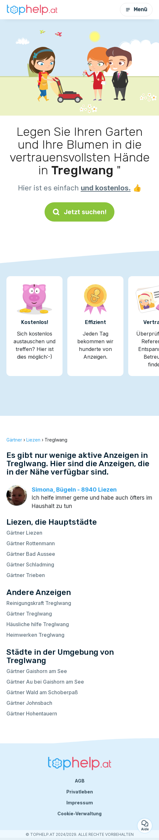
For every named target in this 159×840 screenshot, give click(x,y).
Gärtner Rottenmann (30, 543)
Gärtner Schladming (30, 564)
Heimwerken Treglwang (35, 635)
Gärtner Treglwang (29, 613)
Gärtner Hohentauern (31, 713)
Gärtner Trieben (25, 575)
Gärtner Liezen (24, 532)
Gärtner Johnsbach (29, 703)
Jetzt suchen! (79, 212)
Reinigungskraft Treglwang (38, 603)
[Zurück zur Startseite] (32, 9)
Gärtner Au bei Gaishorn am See (45, 681)
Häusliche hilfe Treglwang (37, 624)
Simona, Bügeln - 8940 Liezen (74, 489)
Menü (136, 9)
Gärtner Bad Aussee (30, 554)
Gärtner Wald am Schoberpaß (42, 692)
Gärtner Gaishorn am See (36, 671)
